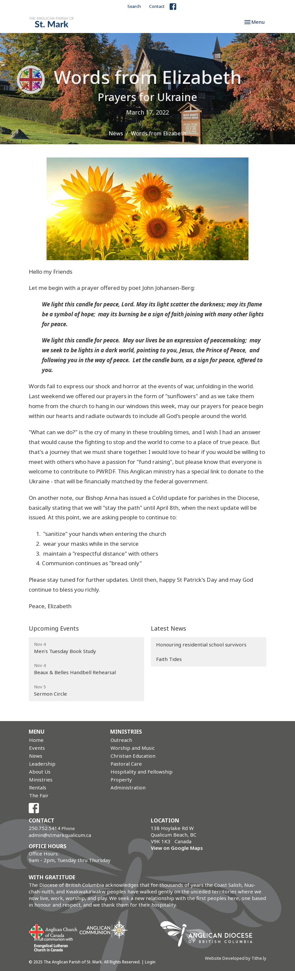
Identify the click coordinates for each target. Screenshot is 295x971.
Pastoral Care (126, 763)
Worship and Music (133, 748)
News (116, 133)
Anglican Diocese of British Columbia (210, 935)
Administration (128, 787)
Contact (157, 6)
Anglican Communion (103, 929)
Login (150, 962)
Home (36, 740)
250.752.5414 (44, 828)
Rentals (37, 787)
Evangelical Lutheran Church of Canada (51, 945)
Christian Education (133, 755)
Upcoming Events (54, 628)
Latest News (168, 628)
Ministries (40, 779)
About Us (39, 771)
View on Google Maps (177, 848)
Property (121, 779)
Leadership (42, 763)
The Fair (39, 795)
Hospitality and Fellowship (142, 771)
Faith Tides (169, 659)
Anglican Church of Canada (53, 930)
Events (37, 748)
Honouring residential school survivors (201, 644)
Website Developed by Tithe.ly (235, 958)
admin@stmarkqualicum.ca (60, 835)
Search (134, 6)
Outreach (121, 740)
